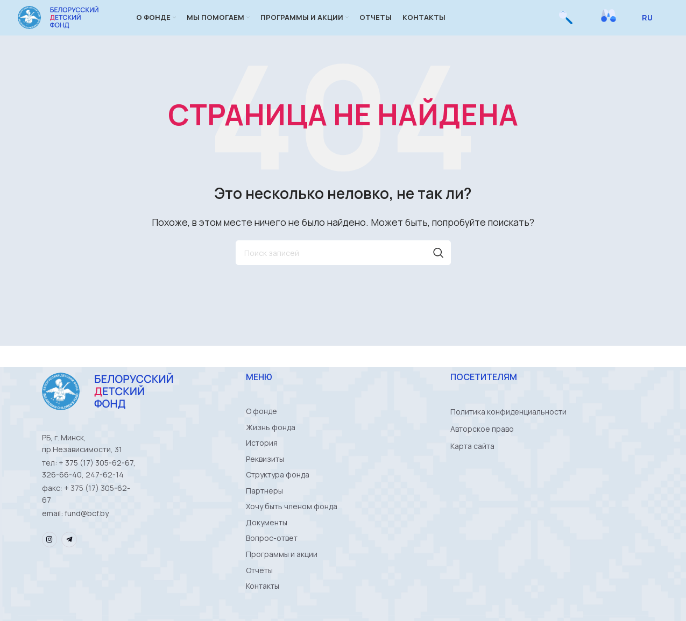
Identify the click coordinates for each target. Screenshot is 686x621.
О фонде (261, 425)
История (262, 459)
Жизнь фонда (270, 442)
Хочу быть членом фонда (291, 528)
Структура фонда (277, 494)
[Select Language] (651, 24)
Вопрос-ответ (272, 563)
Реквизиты (265, 477)
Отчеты (259, 597)
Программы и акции (281, 580)
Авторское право (482, 442)
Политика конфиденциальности (508, 425)
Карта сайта (472, 459)
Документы (266, 545)
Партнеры (264, 511)
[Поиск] (566, 24)
